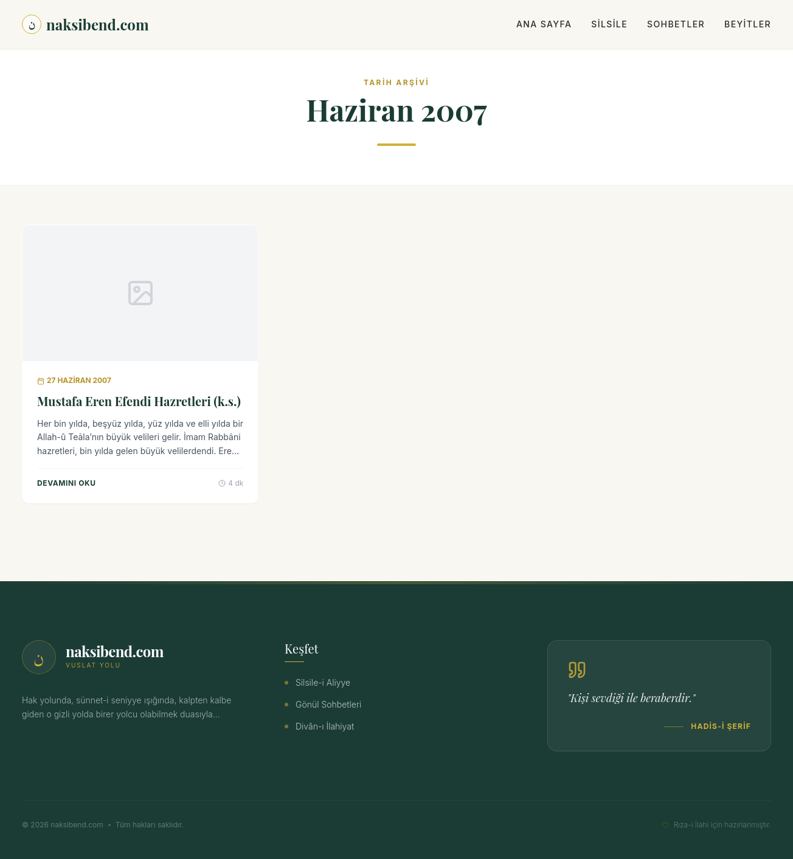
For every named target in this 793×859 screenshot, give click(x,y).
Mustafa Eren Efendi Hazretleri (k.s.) (139, 401)
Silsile (609, 24)
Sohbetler (676, 24)
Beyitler (747, 24)
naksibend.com (85, 24)
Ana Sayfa (544, 24)
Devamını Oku (66, 483)
